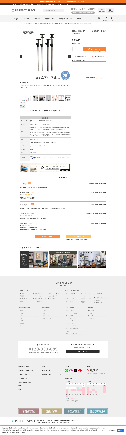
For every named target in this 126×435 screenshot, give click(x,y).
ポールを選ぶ (51, 23)
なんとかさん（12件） (25, 192)
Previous (21, 56)
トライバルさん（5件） (25, 213)
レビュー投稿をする (78, 237)
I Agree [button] (120, 430)
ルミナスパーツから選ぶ (31, 23)
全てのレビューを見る (47, 236)
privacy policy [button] (20, 432)
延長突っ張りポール (59, 23)
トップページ (22, 23)
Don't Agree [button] (112, 430)
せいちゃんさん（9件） (25, 204)
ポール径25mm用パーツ (43, 23)
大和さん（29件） (24, 223)
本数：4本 (67, 23)
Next (69, 56)
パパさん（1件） (23, 183)
